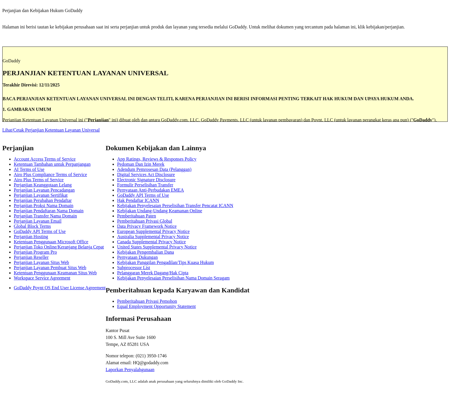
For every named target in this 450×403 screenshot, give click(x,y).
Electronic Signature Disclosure (146, 179)
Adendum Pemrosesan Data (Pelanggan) (154, 169)
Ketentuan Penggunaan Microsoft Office (51, 241)
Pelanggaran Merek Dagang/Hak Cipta (152, 272)
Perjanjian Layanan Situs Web (41, 262)
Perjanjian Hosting (31, 236)
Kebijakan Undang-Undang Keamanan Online (159, 210)
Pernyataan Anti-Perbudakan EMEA (150, 190)
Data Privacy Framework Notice (146, 226)
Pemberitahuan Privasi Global (144, 221)
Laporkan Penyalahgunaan (130, 369)
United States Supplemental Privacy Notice (157, 246)
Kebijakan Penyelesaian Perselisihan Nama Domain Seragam (173, 277)
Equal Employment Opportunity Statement (156, 306)
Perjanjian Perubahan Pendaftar (43, 200)
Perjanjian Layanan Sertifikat (40, 195)
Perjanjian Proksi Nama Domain (43, 205)
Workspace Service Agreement (42, 277)
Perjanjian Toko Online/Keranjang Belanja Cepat (59, 246)
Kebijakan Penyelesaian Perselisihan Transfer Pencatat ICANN (175, 205)
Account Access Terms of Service (44, 159)
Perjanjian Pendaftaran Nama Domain (49, 210)
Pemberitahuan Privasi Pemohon (147, 301)
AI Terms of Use (29, 169)
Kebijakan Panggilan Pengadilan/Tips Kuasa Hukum (165, 262)
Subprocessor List (133, 267)
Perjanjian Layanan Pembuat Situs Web (50, 267)
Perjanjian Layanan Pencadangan (44, 190)
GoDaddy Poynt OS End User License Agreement (60, 287)
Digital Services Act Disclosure (146, 174)
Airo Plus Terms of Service (39, 179)
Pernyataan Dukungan (137, 257)
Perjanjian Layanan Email (37, 221)
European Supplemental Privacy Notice (153, 231)
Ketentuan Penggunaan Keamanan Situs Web (55, 272)
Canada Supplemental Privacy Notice (151, 241)
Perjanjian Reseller (31, 257)
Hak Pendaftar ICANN (138, 200)
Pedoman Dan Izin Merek (140, 164)
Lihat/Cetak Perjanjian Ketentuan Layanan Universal (51, 130)
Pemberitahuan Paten (136, 215)
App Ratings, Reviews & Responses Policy (156, 159)
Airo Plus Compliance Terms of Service (50, 174)
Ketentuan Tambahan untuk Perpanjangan (52, 164)
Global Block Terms (32, 226)
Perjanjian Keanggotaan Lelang (43, 184)
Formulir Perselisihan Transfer (145, 184)
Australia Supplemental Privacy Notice (153, 236)
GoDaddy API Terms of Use (40, 231)
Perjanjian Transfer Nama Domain (45, 215)
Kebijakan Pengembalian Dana (145, 252)
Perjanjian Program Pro (35, 252)
